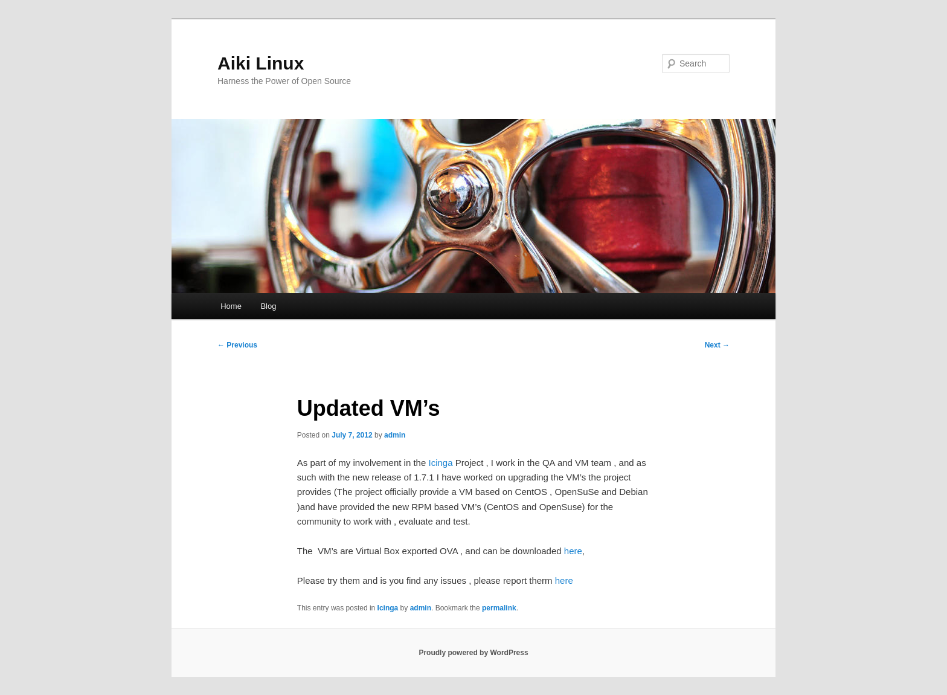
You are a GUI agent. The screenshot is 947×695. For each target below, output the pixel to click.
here (573, 551)
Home (231, 306)
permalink (499, 608)
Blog (268, 306)
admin (394, 435)
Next (717, 345)
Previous (237, 345)
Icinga (441, 462)
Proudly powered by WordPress (473, 652)
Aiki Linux (260, 63)
